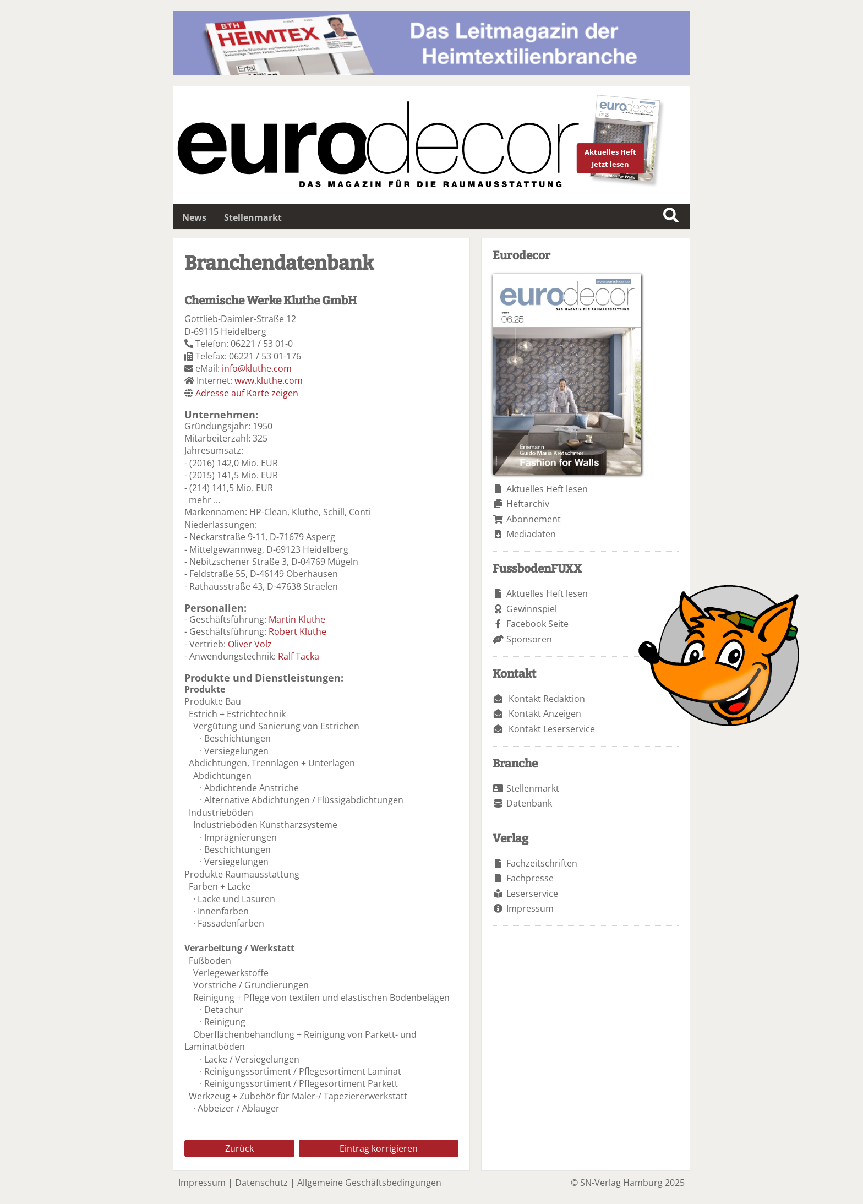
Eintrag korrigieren (379, 1148)
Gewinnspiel (531, 609)
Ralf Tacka (298, 656)
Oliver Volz (250, 644)
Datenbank (529, 803)
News (194, 217)
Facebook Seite (537, 624)
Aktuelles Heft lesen (547, 489)
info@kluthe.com (257, 368)
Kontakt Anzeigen (545, 713)
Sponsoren (529, 639)
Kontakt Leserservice (552, 729)
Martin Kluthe (297, 619)
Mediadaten (531, 534)
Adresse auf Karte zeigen (246, 393)
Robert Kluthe (297, 631)
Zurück (239, 1148)
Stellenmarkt (253, 217)
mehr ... (204, 500)
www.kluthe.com (268, 380)
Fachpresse (530, 878)
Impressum (530, 908)
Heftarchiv (527, 504)
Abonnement (533, 519)
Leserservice (532, 893)
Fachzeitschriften (541, 863)
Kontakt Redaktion (547, 699)
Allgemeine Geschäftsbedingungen (369, 1182)
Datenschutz (261, 1182)
